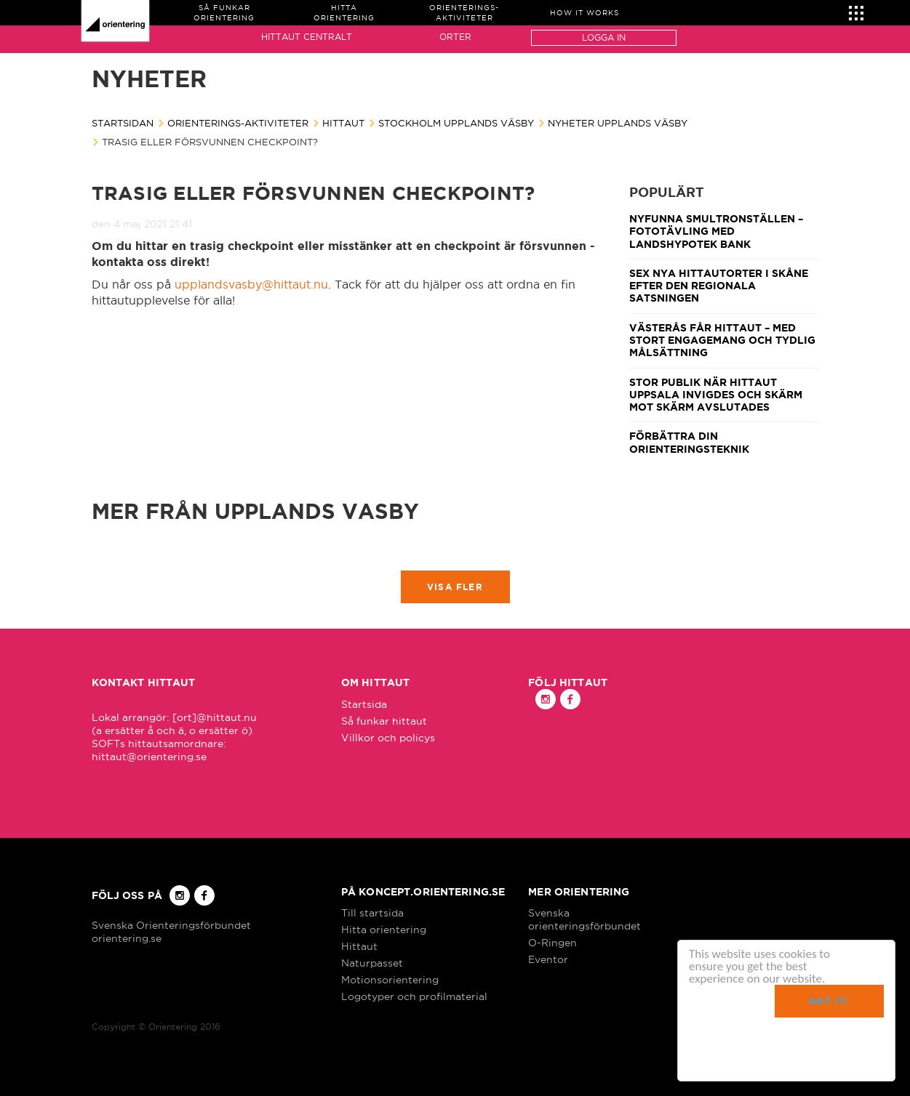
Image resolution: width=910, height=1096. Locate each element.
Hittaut (343, 123)
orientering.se (126, 938)
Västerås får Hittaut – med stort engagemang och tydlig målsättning (722, 340)
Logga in (604, 37)
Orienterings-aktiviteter (237, 123)
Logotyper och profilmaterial (414, 996)
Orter (455, 36)
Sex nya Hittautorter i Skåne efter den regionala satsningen (718, 286)
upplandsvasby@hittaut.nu (251, 284)
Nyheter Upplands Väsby (617, 123)
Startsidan (122, 123)
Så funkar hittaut (384, 721)
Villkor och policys (388, 738)
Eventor (548, 959)
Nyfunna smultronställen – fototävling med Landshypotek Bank (716, 231)
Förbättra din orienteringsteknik (689, 442)
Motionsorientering (390, 980)
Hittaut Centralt (306, 36)
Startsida (364, 704)
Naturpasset (372, 963)
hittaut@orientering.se (149, 756)
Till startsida (372, 913)
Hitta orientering (383, 929)
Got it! (829, 1001)
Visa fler (455, 587)
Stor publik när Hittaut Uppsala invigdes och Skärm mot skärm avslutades (715, 395)
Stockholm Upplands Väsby (456, 123)
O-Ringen (552, 942)
